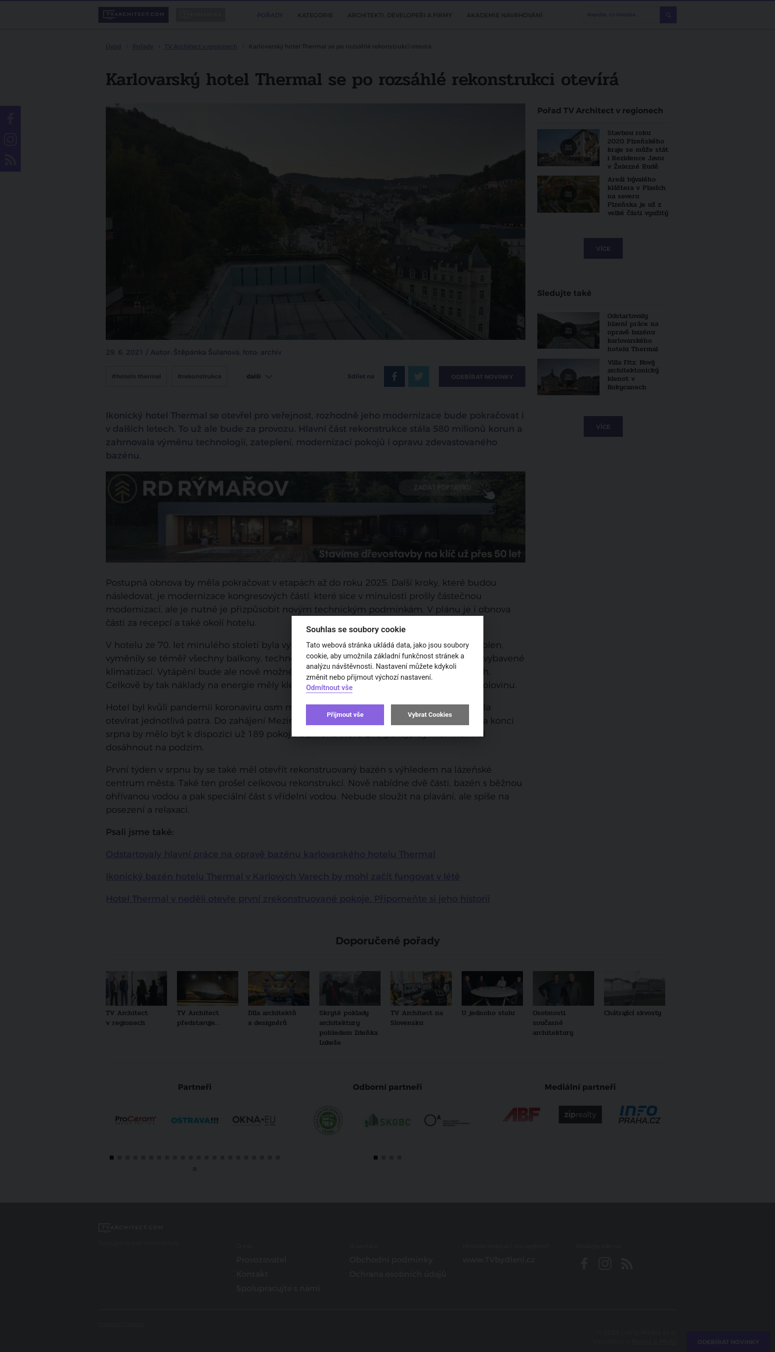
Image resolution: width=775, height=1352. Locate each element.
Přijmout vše (345, 714)
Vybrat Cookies (430, 714)
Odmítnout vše (329, 688)
